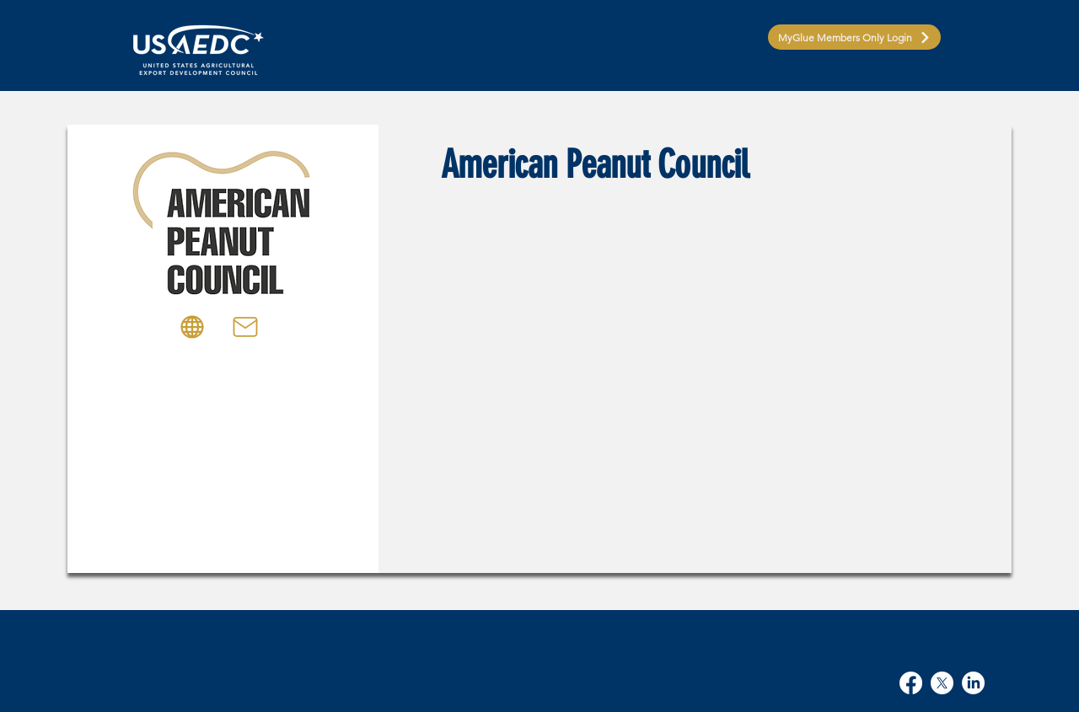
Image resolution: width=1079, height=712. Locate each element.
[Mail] (245, 327)
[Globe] (192, 327)
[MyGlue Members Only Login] (854, 37)
